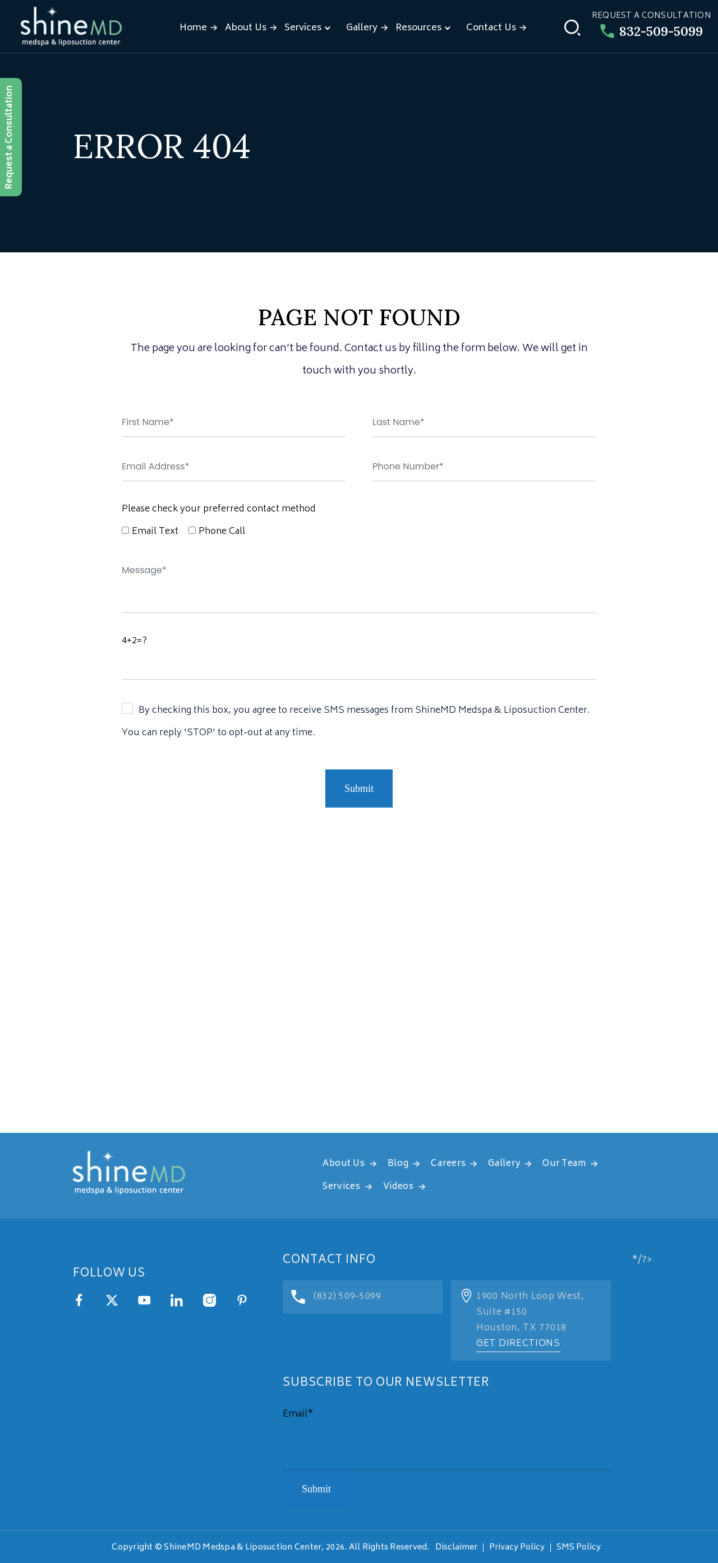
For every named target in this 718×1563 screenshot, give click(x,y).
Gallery (362, 28)
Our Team (564, 1164)
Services (302, 28)
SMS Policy (578, 1548)
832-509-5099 (651, 31)
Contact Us (491, 28)
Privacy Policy (517, 1548)
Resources (418, 28)
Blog (398, 1164)
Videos (398, 1187)
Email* (298, 1414)
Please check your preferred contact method (219, 509)
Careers (448, 1164)
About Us (245, 28)
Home (193, 28)
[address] (359, 992)
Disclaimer (456, 1548)
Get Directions (518, 1344)
